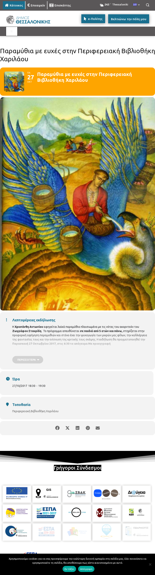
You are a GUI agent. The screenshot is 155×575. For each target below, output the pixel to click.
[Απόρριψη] (150, 564)
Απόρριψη (86, 569)
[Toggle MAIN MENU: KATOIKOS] (12, 31)
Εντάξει (69, 569)
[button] (147, 5)
